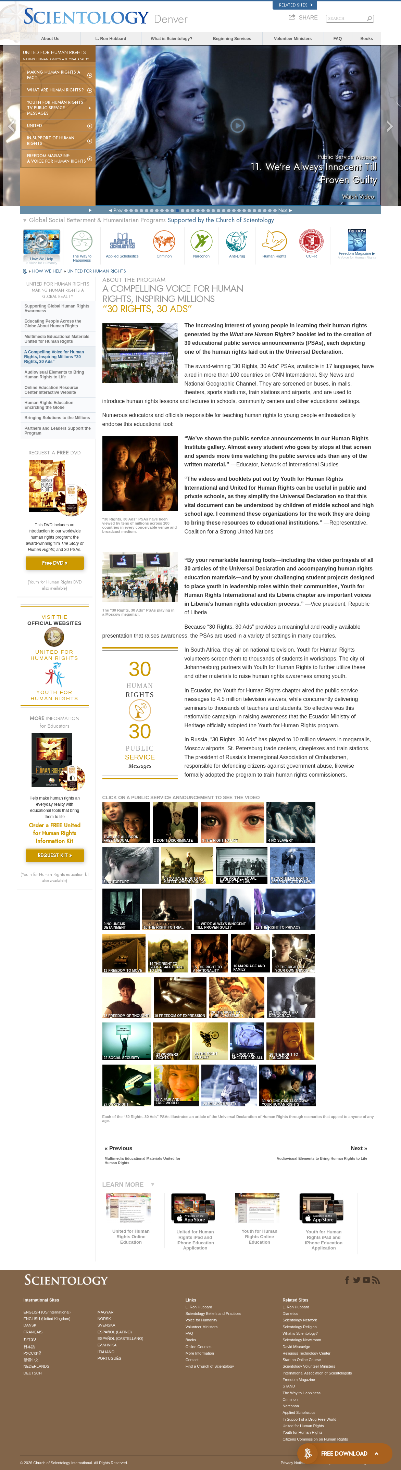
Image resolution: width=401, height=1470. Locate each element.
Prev (118, 210)
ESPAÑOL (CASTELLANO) (120, 1338)
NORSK (104, 1319)
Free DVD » (54, 563)
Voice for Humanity (201, 1320)
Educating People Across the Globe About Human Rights (53, 323)
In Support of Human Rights (50, 141)
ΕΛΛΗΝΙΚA (107, 1345)
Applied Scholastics (122, 243)
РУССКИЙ (32, 1353)
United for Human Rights (303, 1426)
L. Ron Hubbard (111, 38)
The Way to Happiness (82, 245)
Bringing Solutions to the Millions (57, 417)
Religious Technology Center (306, 1353)
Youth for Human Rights (302, 1432)
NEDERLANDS (36, 1366)
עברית (30, 1339)
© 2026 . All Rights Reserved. (74, 1463)
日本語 (29, 1347)
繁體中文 (31, 1360)
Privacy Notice (293, 1463)
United (34, 126)
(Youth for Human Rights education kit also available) (55, 877)
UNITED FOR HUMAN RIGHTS (96, 271)
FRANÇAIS (33, 1332)
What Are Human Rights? (55, 90)
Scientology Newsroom (302, 1340)
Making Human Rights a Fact (53, 75)
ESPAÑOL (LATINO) (115, 1332)
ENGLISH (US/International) (47, 1312)
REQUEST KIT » (55, 855)
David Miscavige (296, 1347)
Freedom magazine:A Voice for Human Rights (56, 158)
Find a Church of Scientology (210, 1366)
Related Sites (296, 5)
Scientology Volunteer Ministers (309, 1366)
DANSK (30, 1325)
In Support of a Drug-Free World (309, 1419)
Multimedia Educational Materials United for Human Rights (57, 339)
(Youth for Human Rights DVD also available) (55, 585)
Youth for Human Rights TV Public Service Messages (55, 107)
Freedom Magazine (357, 255)
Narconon (201, 243)
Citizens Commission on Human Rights (315, 1439)
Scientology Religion (300, 1327)
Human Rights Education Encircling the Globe (49, 405)
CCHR (311, 243)
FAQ (338, 38)
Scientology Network (300, 1320)
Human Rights (274, 243)
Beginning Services (232, 38)
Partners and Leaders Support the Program (58, 431)
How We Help (42, 259)
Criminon (164, 243)
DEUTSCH (33, 1373)
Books (366, 38)
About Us (50, 38)
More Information (200, 1353)
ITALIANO (106, 1352)
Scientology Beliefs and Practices (213, 1313)
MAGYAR (106, 1312)
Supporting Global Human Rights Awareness (57, 308)
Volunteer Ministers (293, 38)
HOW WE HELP (48, 271)
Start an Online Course (302, 1360)
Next (282, 210)
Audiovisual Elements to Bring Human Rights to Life (54, 374)
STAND (289, 1386)
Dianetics (290, 1313)
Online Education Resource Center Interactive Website (51, 390)
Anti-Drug (237, 243)
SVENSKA (106, 1325)
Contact (192, 1360)
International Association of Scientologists (317, 1373)
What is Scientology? (171, 38)
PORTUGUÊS (109, 1358)
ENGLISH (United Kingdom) (47, 1319)
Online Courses (199, 1347)
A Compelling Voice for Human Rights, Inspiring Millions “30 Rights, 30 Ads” (54, 357)
